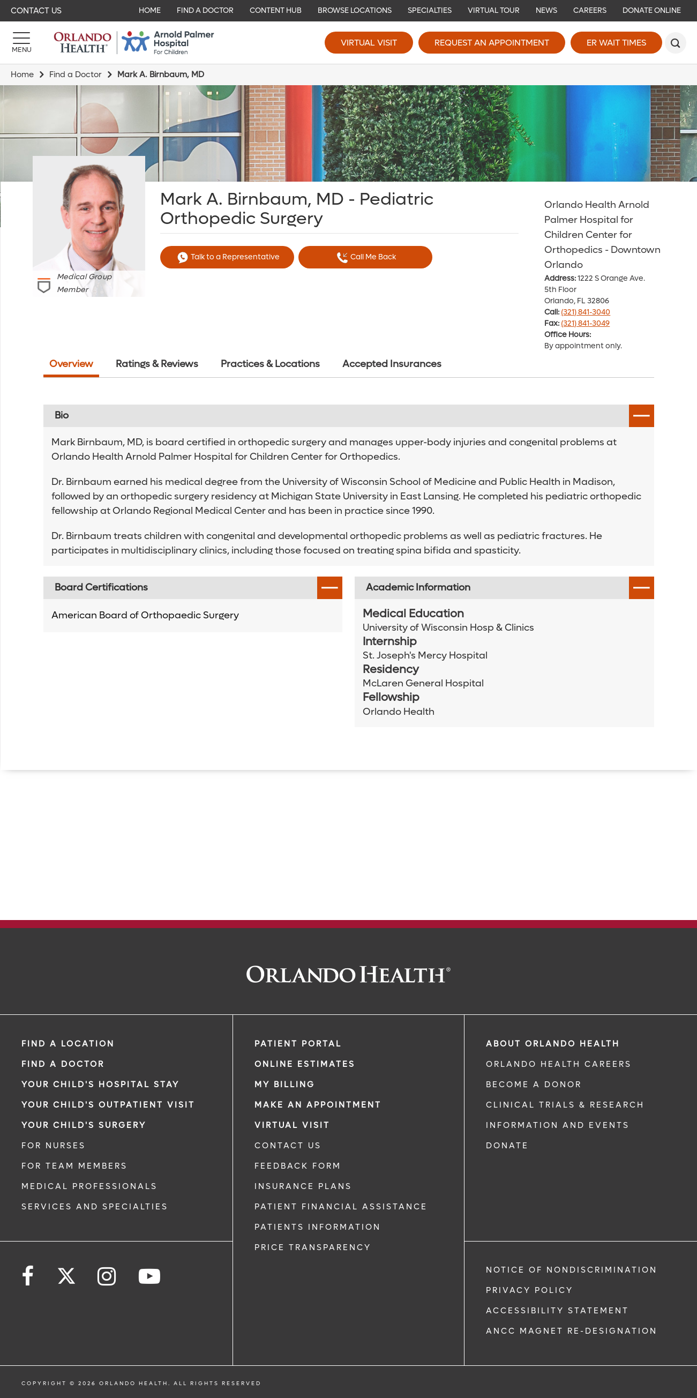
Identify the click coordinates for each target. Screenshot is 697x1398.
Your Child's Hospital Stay (100, 1084)
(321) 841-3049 (585, 323)
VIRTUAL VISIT (292, 1125)
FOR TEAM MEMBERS (74, 1166)
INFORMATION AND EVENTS (557, 1125)
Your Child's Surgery (83, 1125)
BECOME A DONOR (534, 1084)
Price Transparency (312, 1247)
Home (22, 74)
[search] (675, 43)
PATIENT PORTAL (298, 1043)
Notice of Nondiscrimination (571, 1270)
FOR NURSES (53, 1145)
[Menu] (21, 43)
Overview (71, 364)
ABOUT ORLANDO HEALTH (553, 1043)
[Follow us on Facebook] (28, 1276)
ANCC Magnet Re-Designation (571, 1331)
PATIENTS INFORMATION (317, 1227)
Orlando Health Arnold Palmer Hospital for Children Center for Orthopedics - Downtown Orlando (602, 235)
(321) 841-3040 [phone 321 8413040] (585, 312)
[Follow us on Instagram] (107, 1276)
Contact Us (36, 10)
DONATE (507, 1145)
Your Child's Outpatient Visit (108, 1105)
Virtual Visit (369, 42)
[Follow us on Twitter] (66, 1272)
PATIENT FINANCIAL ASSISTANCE (341, 1206)
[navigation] (348, 10)
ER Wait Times (616, 42)
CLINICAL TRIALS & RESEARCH (565, 1105)
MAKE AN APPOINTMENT (317, 1105)
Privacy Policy (529, 1290)
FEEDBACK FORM (297, 1166)
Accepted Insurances (391, 364)
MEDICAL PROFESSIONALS (89, 1186)
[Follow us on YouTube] (150, 1276)
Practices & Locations (270, 364)
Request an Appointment (491, 42)
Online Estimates (304, 1064)
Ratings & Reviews (157, 364)
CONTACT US (287, 1145)
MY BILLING (284, 1084)
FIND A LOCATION (68, 1043)
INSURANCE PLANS (303, 1186)
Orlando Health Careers (559, 1064)
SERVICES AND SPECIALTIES (94, 1206)
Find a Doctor (75, 74)
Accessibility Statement (557, 1310)
